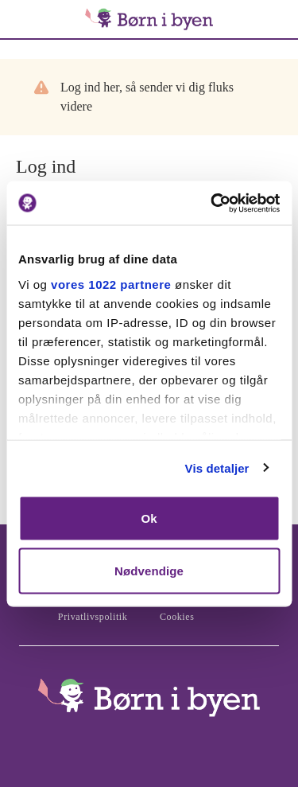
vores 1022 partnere (111, 283)
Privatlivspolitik (93, 616)
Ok (149, 518)
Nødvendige (149, 570)
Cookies (177, 616)
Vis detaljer (217, 467)
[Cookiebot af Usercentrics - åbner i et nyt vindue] (212, 203)
